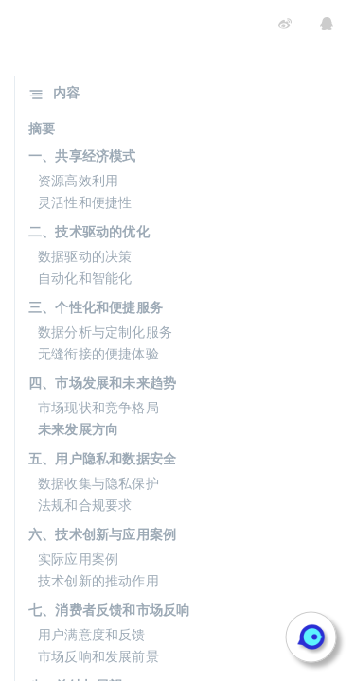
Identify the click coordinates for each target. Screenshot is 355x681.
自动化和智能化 (85, 278)
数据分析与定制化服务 (105, 332)
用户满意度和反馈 (92, 634)
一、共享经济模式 (82, 156)
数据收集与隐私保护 (98, 483)
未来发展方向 (78, 429)
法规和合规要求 (85, 505)
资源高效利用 (78, 180)
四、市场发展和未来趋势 (102, 383)
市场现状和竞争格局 (98, 407)
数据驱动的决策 (85, 256)
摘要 (41, 128)
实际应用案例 (78, 559)
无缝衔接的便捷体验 (98, 353)
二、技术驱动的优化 (89, 231)
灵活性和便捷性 (85, 202)
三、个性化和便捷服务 (95, 307)
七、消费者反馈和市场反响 (108, 610)
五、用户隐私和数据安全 (102, 458)
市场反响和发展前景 (98, 656)
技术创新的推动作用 (98, 580)
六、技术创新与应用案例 (102, 534)
